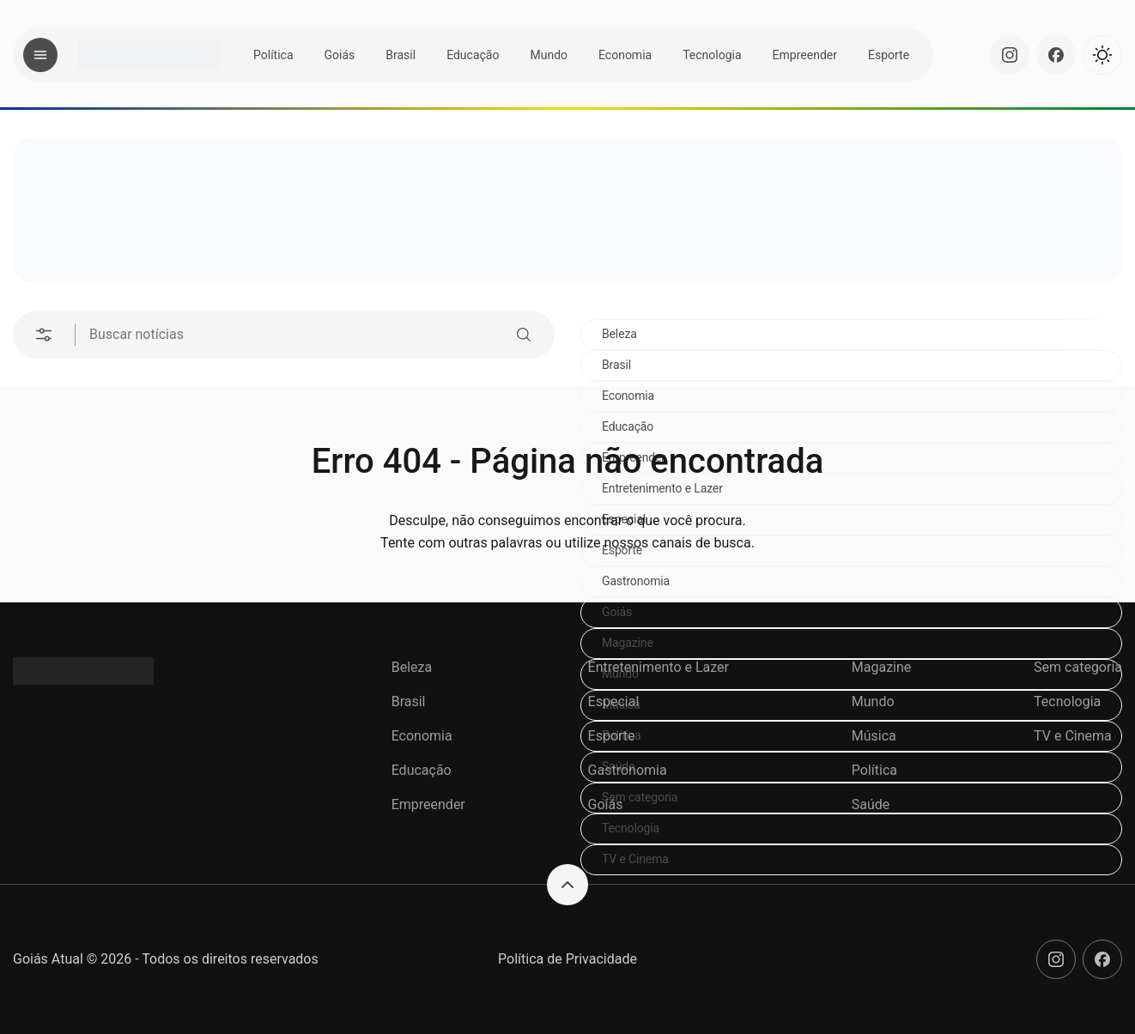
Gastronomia (636, 581)
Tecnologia (712, 55)
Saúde (871, 804)
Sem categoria (1078, 667)
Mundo (549, 55)
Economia (625, 55)
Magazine (627, 643)
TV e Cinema (635, 859)
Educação (472, 55)
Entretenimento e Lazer (658, 667)
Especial (614, 701)
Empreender (805, 55)
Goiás (340, 55)
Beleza (619, 334)
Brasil (400, 55)
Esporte (888, 55)
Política (273, 55)
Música (874, 736)
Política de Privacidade (567, 959)
